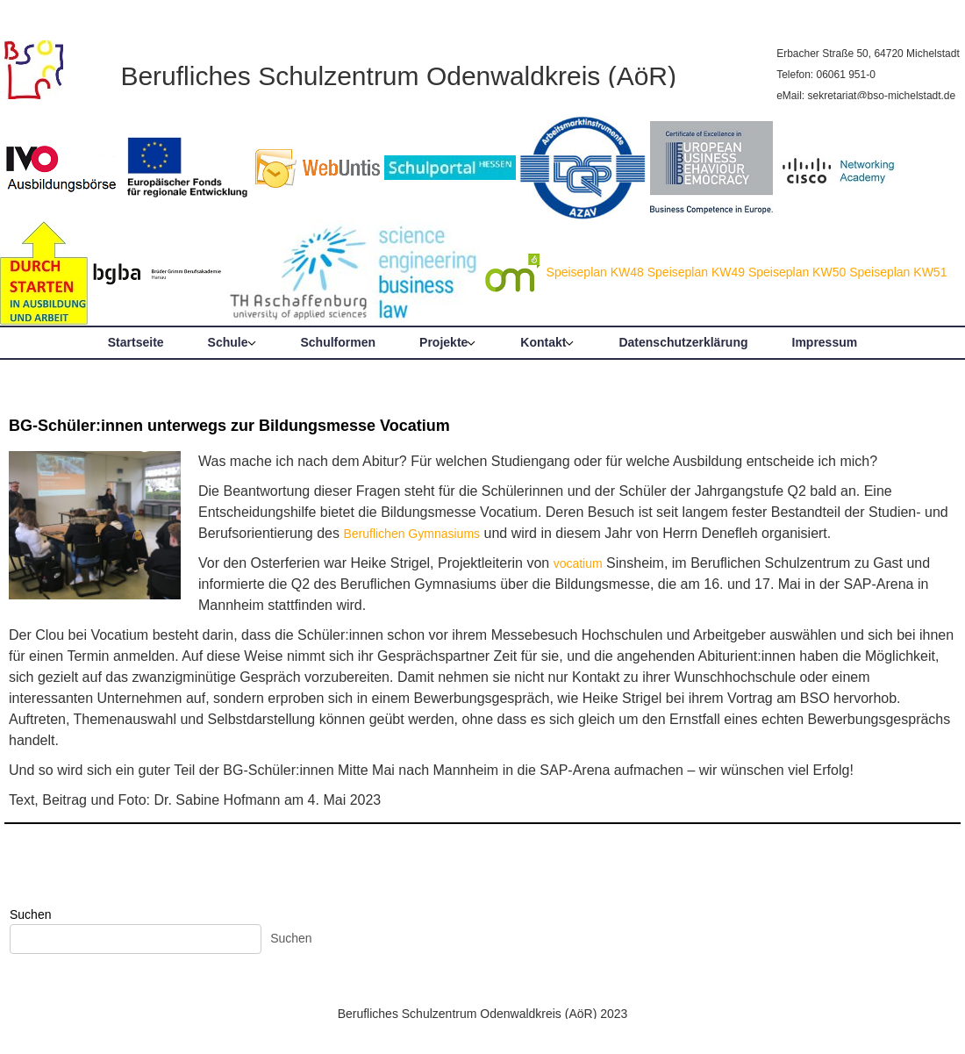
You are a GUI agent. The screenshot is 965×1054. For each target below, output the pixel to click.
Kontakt (543, 342)
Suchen (30, 914)
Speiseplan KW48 (595, 272)
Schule (228, 342)
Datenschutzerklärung (682, 342)
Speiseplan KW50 (797, 272)
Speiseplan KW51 (898, 272)
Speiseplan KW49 (696, 272)
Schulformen (338, 342)
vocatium (578, 563)
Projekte (443, 342)
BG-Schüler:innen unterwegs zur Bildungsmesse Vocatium (229, 425)
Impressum (825, 342)
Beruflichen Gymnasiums (411, 534)
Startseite (136, 342)
